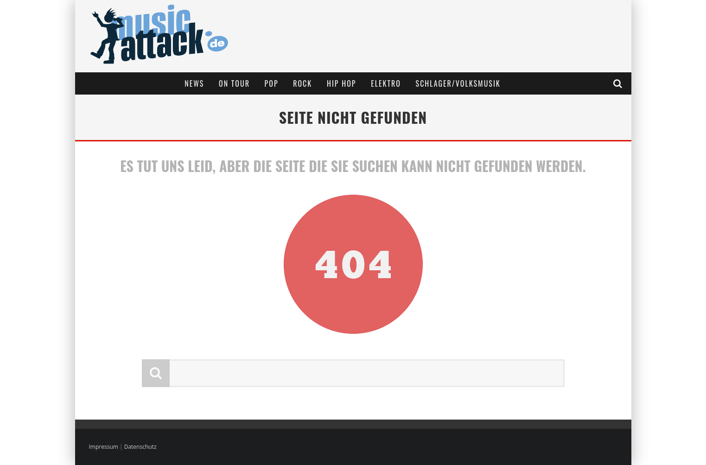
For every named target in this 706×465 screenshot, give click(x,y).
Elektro (386, 83)
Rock (302, 83)
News (194, 83)
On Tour (234, 83)
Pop (272, 83)
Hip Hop (341, 83)
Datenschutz (140, 447)
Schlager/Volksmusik (458, 83)
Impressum (103, 447)
